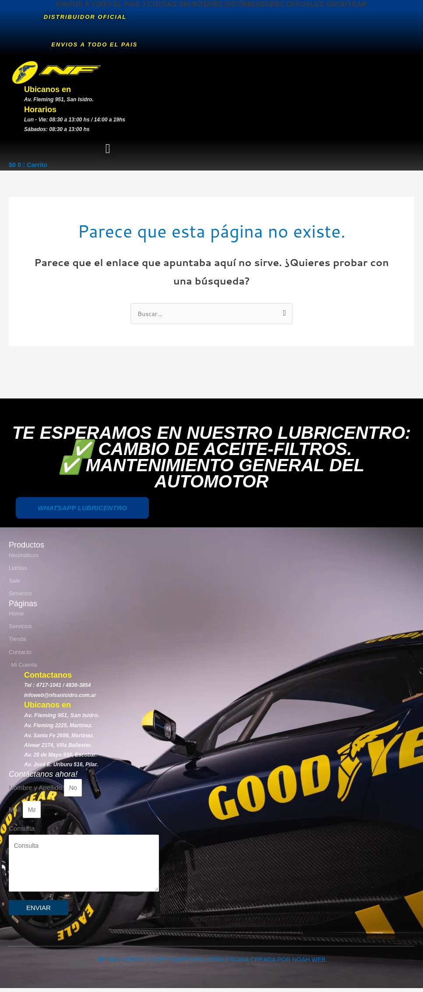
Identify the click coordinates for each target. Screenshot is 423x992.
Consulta (22, 829)
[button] (107, 149)
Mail (16, 810)
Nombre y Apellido (36, 788)
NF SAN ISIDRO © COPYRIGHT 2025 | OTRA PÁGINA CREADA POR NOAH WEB (212, 963)
